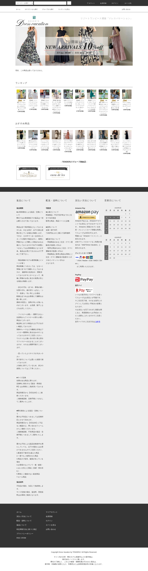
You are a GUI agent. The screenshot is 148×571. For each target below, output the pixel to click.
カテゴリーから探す (30, 9)
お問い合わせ (124, 9)
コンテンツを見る (62, 9)
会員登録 (101, 3)
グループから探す (46, 9)
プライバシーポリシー (25, 534)
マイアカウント (52, 512)
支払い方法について (24, 516)
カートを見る (51, 525)
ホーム (18, 9)
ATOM (23, 538)
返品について (22, 525)
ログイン (113, 3)
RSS (18, 538)
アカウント (89, 3)
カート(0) (126, 3)
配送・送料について (24, 521)
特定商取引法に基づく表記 (27, 529)
